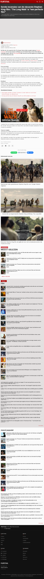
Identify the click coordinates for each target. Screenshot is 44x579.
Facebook (3, 551)
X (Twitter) (4, 553)
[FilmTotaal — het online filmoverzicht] (4, 563)
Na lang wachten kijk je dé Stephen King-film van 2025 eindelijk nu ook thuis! (19, 95)
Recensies (25, 551)
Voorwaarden (25, 538)
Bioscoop (25, 559)
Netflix (24, 555)
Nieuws (24, 553)
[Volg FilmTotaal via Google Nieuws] (22, 153)
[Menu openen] (42, 2)
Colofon (2, 540)
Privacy (24, 536)
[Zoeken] (37, 2)
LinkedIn (3, 555)
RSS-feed (3, 557)
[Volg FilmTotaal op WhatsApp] (14, 153)
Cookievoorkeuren (26, 542)
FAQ (2, 542)
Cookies (24, 540)
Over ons (2, 538)
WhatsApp (3, 559)
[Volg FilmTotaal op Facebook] (30, 153)
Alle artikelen (41, 425)
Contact (2, 536)
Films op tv (25, 557)
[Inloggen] (40, 2)
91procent (3, 63)
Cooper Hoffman (25, 60)
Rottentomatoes (7, 141)
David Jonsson (34, 60)
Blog (2, 544)
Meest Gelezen (6, 276)
